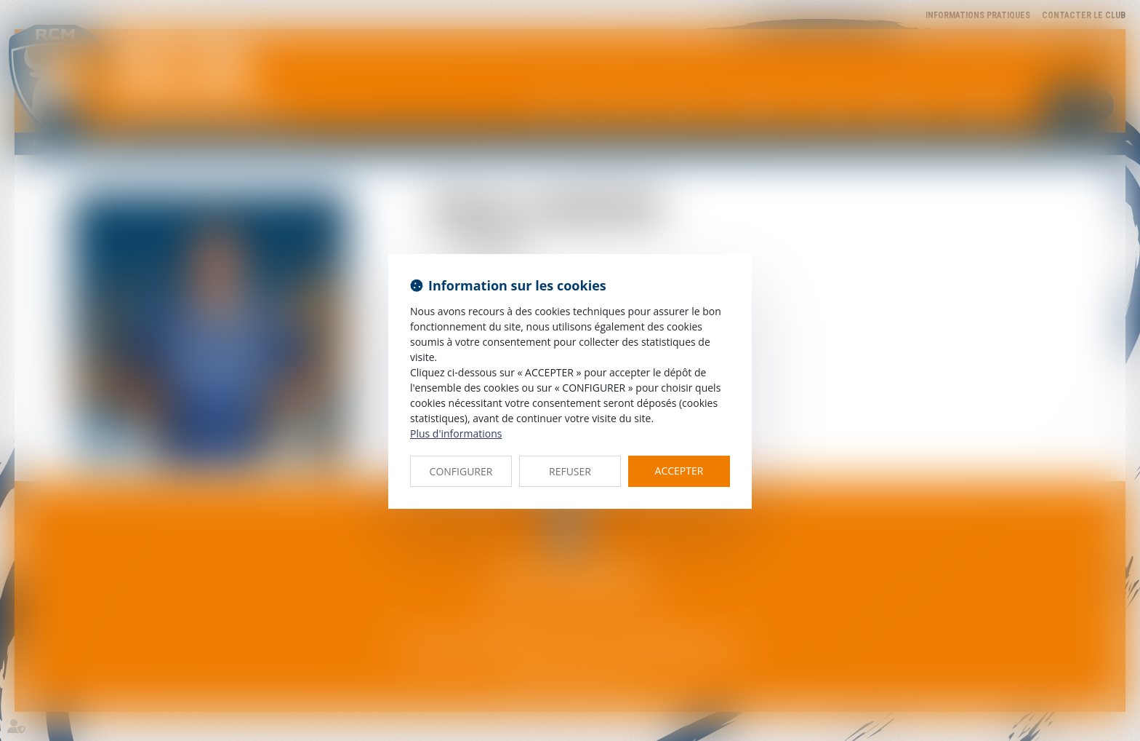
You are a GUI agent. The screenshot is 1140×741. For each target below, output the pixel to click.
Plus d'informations (456, 433)
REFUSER (570, 471)
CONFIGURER (461, 471)
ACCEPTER (679, 471)
